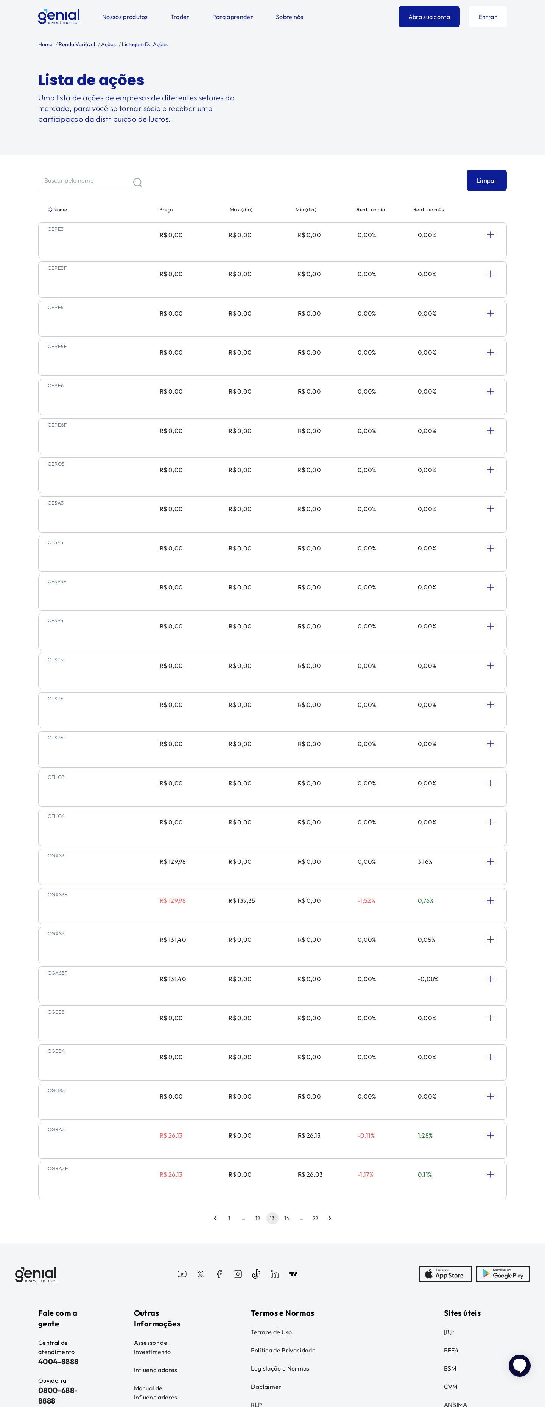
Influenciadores (156, 1111)
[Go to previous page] (215, 959)
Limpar (486, 180)
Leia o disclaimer (62, 1360)
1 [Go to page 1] (229, 959)
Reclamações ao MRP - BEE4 (467, 1241)
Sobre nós (290, 16)
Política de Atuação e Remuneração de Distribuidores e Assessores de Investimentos (314, 1168)
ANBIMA (455, 1145)
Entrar (488, 16)
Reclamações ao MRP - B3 (467, 1213)
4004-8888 (58, 1102)
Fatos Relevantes (459, 1268)
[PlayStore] (503, 1015)
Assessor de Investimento (152, 1088)
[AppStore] (445, 1015)
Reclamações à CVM (465, 1186)
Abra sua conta (429, 16)
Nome (57, 209)
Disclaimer (266, 1127)
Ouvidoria (52, 1227)
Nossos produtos (125, 16)
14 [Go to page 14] (287, 959)
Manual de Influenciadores (156, 1133)
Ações (108, 44)
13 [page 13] (272, 959)
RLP (256, 1145)
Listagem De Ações (144, 44)
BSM (450, 1109)
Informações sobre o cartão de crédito (163, 1188)
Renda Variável (76, 44)
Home (45, 44)
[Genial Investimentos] (58, 16)
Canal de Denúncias (53, 1204)
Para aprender (232, 16)
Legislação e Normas (280, 1109)
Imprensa (51, 1245)
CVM (451, 1127)
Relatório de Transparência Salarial (165, 1215)
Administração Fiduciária (154, 1160)
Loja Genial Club (467, 1291)
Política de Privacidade (283, 1091)
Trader (180, 16)
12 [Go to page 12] (258, 959)
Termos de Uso (271, 1073)
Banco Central (464, 1164)
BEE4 (451, 1091)
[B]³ (449, 1073)
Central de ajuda (53, 1177)
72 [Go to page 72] (316, 959)
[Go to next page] (330, 959)
